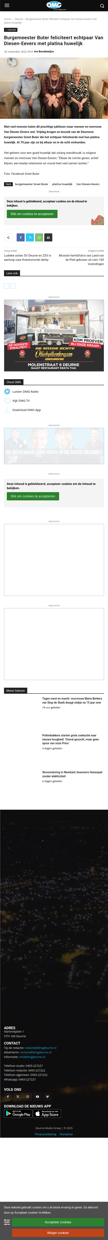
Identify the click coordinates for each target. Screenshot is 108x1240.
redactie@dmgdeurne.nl (41, 1048)
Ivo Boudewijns (44, 51)
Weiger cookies (58, 1233)
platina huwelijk (62, 184)
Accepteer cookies (58, 1222)
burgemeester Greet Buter (31, 184)
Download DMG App (22, 410)
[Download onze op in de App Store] (47, 1116)
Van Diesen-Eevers (87, 184)
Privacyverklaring (45, 1134)
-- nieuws (10, 30)
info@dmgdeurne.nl (32, 1057)
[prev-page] (6, 286)
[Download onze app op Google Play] (18, 1116)
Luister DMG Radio (21, 391)
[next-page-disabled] (12, 286)
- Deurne (18, 19)
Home (7, 19)
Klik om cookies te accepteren (32, 214)
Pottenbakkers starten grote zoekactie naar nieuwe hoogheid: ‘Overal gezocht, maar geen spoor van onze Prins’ (70, 739)
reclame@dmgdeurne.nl (35, 1052)
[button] (54, 335)
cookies (37, 1207)
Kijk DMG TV (17, 400)
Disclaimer (66, 1134)
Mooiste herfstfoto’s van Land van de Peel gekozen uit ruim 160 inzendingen (81, 260)
